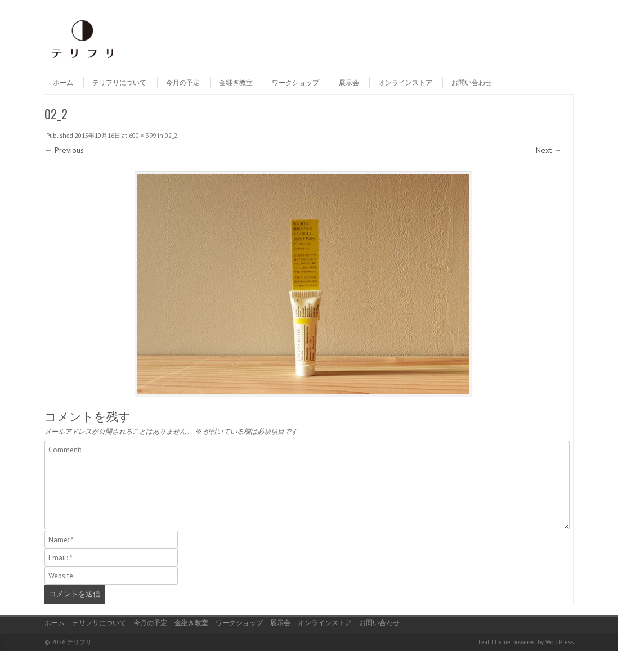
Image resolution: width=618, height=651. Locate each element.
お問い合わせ (471, 83)
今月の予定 (183, 83)
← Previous (64, 150)
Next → (549, 150)
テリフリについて (119, 83)
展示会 (349, 83)
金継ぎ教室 (236, 83)
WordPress (559, 642)
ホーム (63, 83)
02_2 (171, 136)
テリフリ (79, 642)
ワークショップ (295, 83)
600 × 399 (142, 136)
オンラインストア (405, 83)
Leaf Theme (494, 642)
